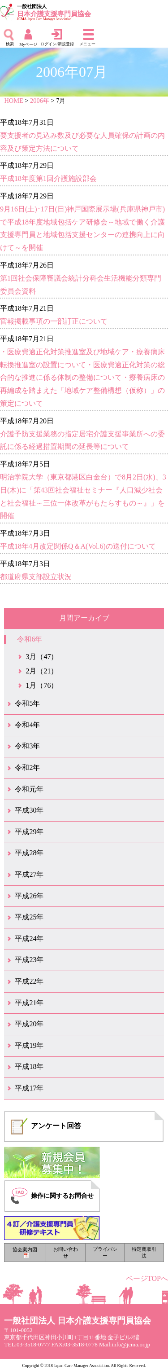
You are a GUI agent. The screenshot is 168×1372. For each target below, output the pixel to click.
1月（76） (42, 685)
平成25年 (29, 917)
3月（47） (42, 656)
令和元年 (29, 789)
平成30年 (29, 810)
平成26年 (29, 896)
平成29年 (29, 832)
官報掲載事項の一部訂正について (54, 321)
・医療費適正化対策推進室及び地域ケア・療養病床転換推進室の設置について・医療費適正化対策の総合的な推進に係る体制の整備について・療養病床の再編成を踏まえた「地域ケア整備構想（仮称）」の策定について (82, 377)
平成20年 (29, 1024)
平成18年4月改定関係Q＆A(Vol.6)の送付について (78, 546)
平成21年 (29, 1003)
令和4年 (27, 725)
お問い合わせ (65, 1252)
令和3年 (27, 746)
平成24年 (29, 938)
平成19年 (29, 1045)
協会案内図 (25, 1252)
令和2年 (27, 767)
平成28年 (29, 853)
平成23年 (29, 959)
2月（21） (42, 671)
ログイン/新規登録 (57, 44)
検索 (10, 44)
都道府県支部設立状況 (36, 576)
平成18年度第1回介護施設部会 (48, 178)
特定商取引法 (144, 1252)
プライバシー (105, 1252)
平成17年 (29, 1088)
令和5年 (27, 703)
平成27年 (29, 874)
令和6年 (29, 639)
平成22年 (29, 981)
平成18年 (29, 1066)
